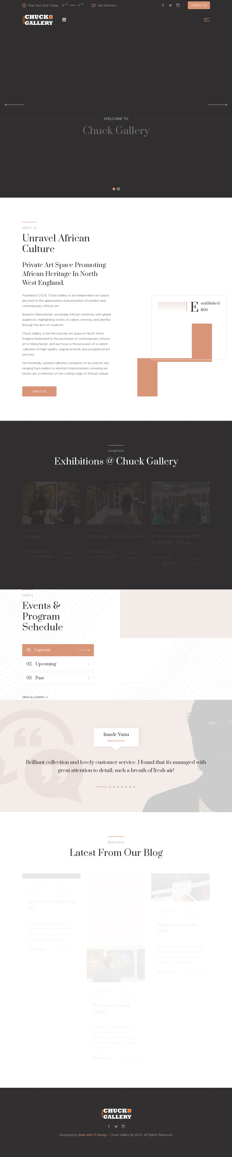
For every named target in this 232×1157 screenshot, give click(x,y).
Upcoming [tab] (58, 664)
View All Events (35, 697)
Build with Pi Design (92, 1135)
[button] (114, 189)
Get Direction (104, 5)
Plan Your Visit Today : (52, 5)
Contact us (199, 5)
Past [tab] (58, 678)
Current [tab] (58, 650)
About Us (39, 391)
